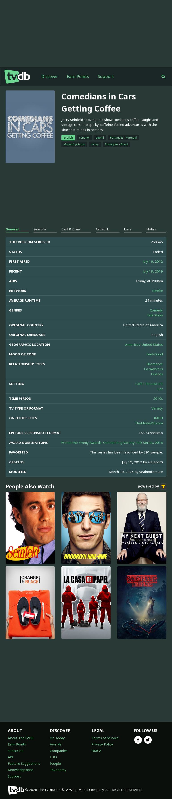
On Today (57, 738)
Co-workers (153, 369)
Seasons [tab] (40, 229)
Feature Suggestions (24, 763)
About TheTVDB (21, 738)
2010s (158, 398)
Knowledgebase (20, 769)
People (55, 763)
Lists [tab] (127, 229)
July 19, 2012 (153, 261)
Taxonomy (58, 769)
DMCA (96, 750)
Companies (58, 750)
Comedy (156, 310)
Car (160, 389)
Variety (157, 408)
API (10, 757)
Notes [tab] (151, 229)
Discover (49, 76)
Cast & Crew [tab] (71, 229)
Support (106, 76)
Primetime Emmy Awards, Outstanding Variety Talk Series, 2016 (112, 442)
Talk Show (155, 315)
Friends (157, 374)
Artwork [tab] (102, 229)
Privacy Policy (102, 744)
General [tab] (12, 229)
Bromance (155, 364)
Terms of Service (105, 738)
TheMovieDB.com (149, 423)
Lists (53, 757)
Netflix (157, 290)
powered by (152, 486)
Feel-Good (154, 354)
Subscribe (15, 750)
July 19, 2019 (153, 271)
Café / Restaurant (149, 383)
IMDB (158, 418)
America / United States (144, 344)
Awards (56, 744)
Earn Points (78, 76)
